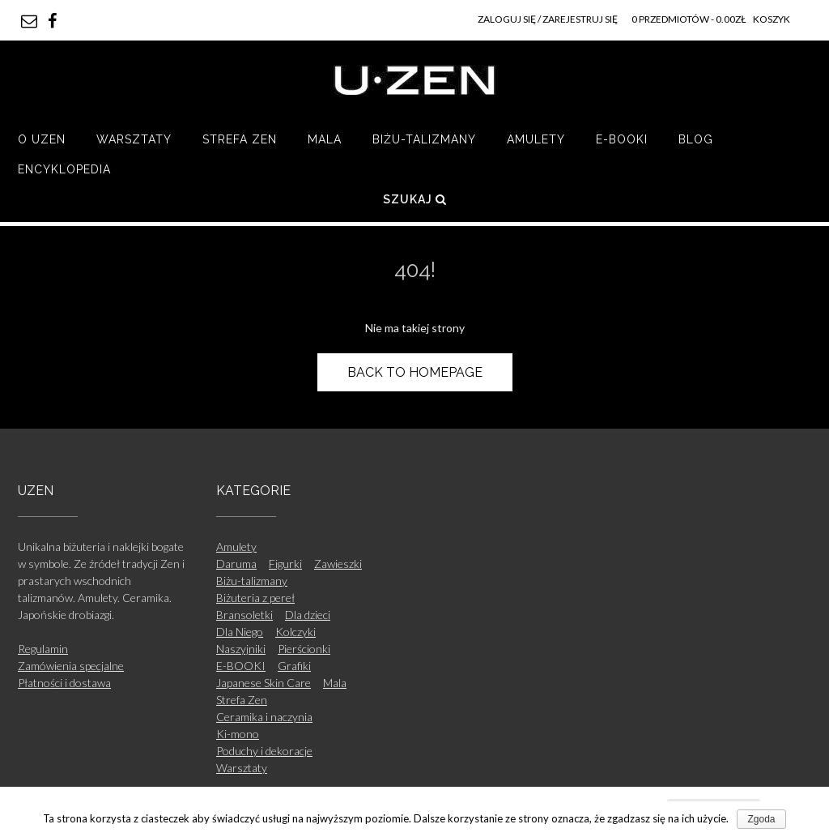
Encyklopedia (64, 169)
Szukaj (415, 199)
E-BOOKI (622, 139)
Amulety (536, 139)
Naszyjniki (241, 649)
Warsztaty (134, 139)
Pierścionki (304, 649)
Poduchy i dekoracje (264, 751)
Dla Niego (239, 631)
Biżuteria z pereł (255, 597)
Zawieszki (338, 563)
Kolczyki (295, 631)
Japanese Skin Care (263, 683)
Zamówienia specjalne (71, 666)
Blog (695, 139)
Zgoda (761, 819)
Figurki (285, 563)
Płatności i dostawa (64, 683)
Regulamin (43, 649)
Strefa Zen (239, 139)
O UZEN (42, 139)
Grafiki (294, 666)
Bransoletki (244, 614)
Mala (325, 139)
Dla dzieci (307, 614)
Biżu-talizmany (424, 139)
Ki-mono (237, 734)
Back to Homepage (415, 372)
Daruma (236, 563)
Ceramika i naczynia (264, 717)
